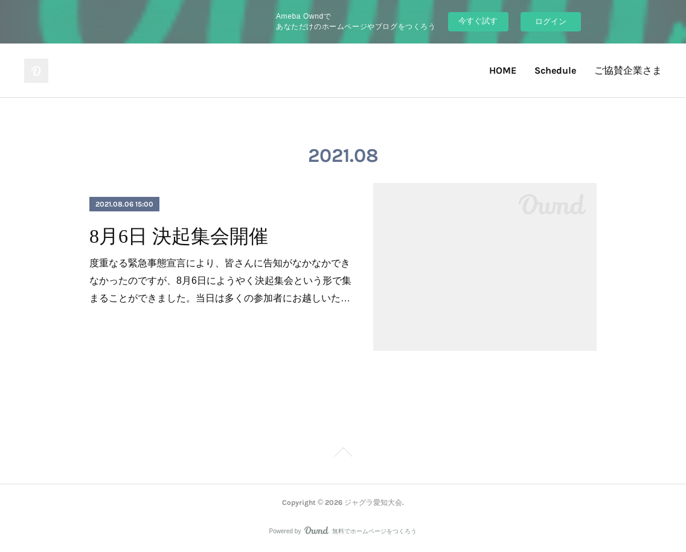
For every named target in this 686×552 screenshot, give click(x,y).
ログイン (550, 21)
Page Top (343, 454)
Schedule (555, 70)
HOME (502, 70)
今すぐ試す (478, 20)
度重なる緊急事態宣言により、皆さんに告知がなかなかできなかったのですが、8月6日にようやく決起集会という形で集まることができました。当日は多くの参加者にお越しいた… (220, 280)
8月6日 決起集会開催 (178, 236)
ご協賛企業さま (628, 70)
